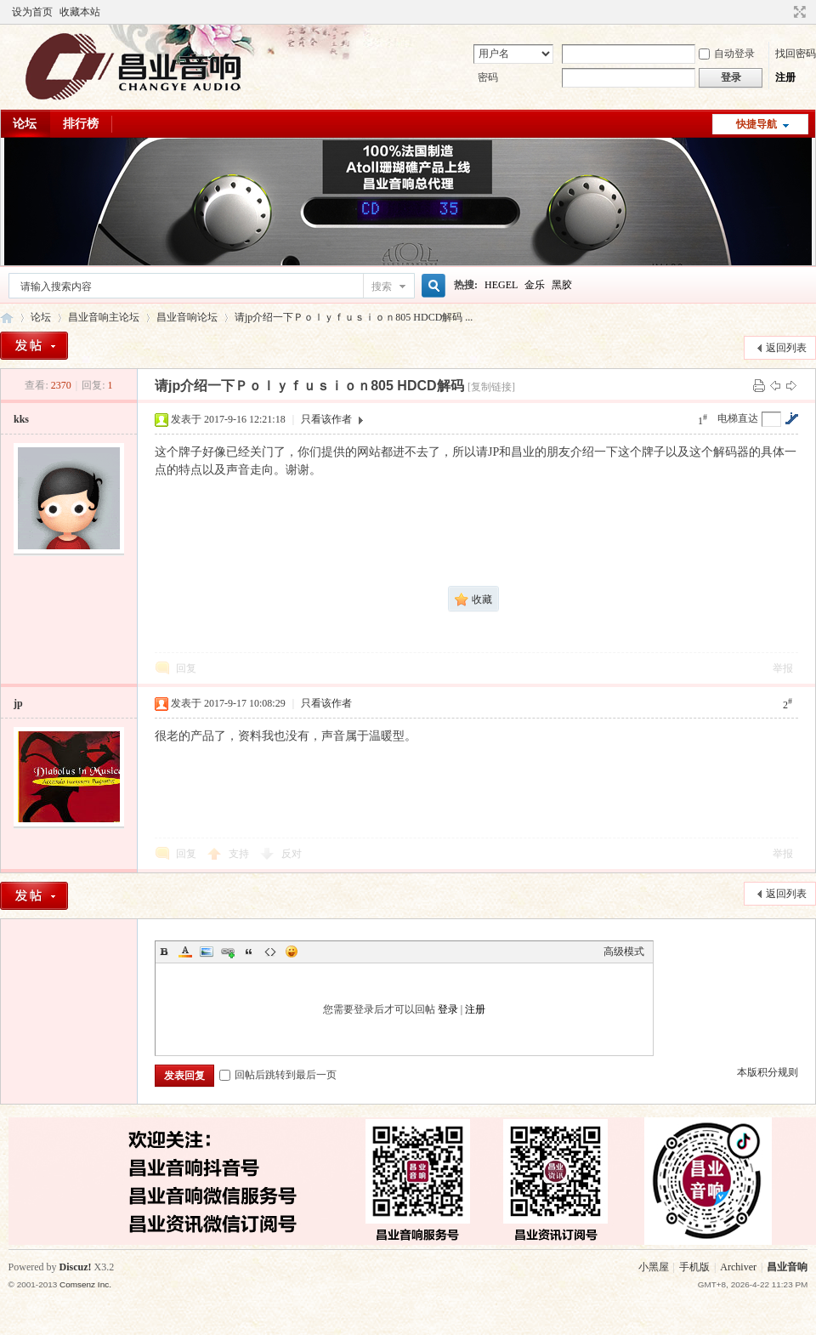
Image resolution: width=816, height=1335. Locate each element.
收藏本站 (80, 12)
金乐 (534, 285)
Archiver (738, 1267)
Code (270, 951)
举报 (783, 668)
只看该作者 (326, 419)
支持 (240, 854)
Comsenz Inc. (85, 1284)
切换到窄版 (798, 12)
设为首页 (32, 12)
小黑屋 (653, 1267)
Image (206, 951)
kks (21, 419)
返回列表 (786, 348)
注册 (785, 77)
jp (18, 703)
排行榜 (81, 123)
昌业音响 (787, 1267)
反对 (291, 854)
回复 (186, 668)
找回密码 (795, 54)
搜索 (381, 287)
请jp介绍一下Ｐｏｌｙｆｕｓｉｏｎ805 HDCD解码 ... (354, 317)
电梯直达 (737, 418)
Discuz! (76, 1267)
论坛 (25, 123)
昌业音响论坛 (187, 317)
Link (227, 951)
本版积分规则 (767, 1072)
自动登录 (727, 54)
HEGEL (501, 285)
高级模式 (624, 951)
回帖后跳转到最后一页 (278, 1075)
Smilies (291, 951)
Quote (249, 951)
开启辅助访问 (783, 12)
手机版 (694, 1267)
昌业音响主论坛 (7, 317)
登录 (448, 1009)
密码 (488, 77)
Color (185, 951)
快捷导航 (756, 124)
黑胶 (562, 285)
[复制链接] (491, 387)
